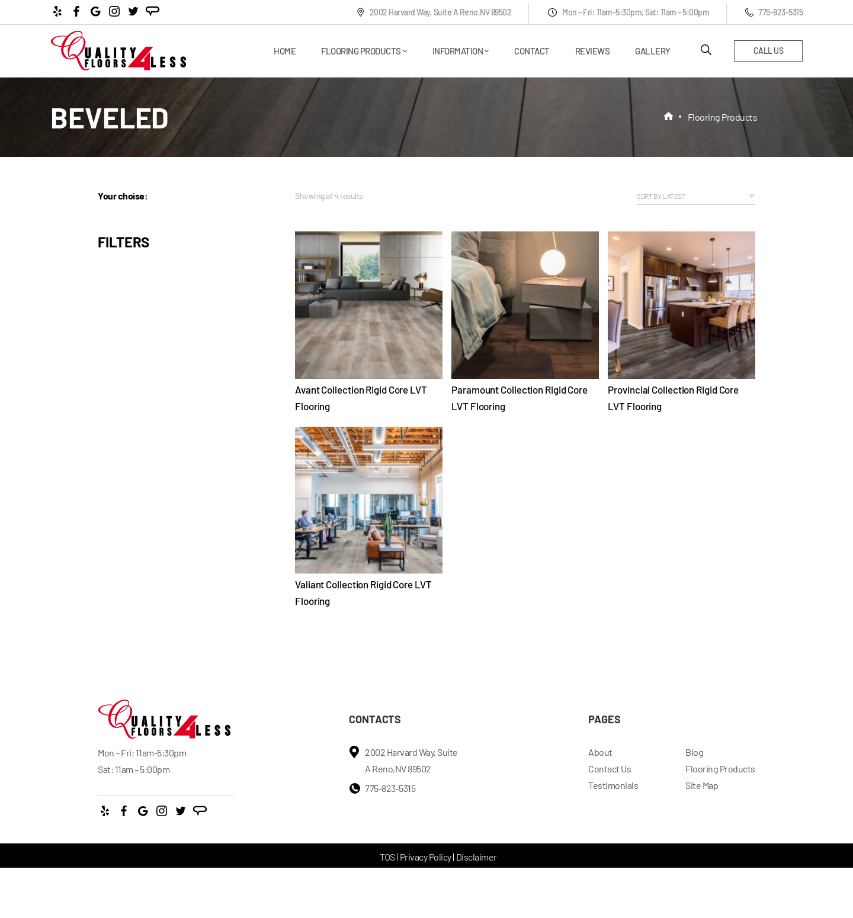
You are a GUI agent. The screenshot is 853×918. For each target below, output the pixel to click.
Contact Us (609, 768)
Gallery (653, 51)
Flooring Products (361, 51)
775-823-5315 (774, 12)
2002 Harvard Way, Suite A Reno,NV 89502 (434, 12)
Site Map (701, 785)
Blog (694, 752)
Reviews (592, 51)
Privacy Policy (425, 856)
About (600, 752)
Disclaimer (476, 856)
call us (768, 51)
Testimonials (613, 785)
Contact (532, 51)
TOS (387, 856)
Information (457, 51)
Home (285, 51)
